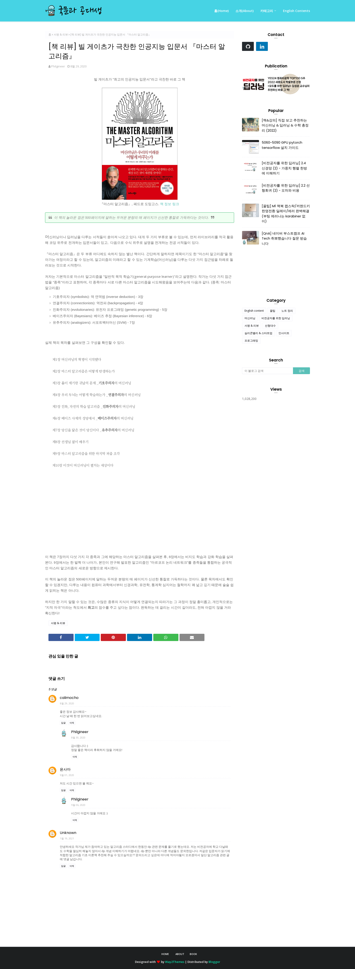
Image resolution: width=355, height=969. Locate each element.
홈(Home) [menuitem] (221, 11)
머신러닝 (250, 318)
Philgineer (58, 66)
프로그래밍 (251, 340)
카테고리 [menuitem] (266, 11)
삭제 (72, 722)
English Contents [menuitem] (296, 11)
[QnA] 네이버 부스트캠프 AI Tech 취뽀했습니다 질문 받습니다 (284, 238)
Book (193, 954)
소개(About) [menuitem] (244, 11)
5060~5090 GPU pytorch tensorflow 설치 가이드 (282, 145)
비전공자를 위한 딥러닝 (275, 318)
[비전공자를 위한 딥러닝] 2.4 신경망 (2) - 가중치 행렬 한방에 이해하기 (284, 168)
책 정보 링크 (169, 204)
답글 (63, 722)
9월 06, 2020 (78, 805)
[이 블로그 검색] (267, 370)
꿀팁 (272, 311)
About (179, 954)
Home (165, 954)
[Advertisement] (139, 511)
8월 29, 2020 (67, 703)
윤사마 (65, 769)
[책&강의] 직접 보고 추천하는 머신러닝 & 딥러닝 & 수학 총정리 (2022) (285, 125)
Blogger (214, 962)
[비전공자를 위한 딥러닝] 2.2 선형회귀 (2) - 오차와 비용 (286, 188)
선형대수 (270, 326)
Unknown (68, 832)
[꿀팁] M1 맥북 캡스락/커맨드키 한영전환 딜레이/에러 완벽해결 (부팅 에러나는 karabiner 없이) (286, 214)
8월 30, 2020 (78, 737)
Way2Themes (174, 962)
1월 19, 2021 (67, 838)
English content (254, 311)
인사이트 (283, 333)
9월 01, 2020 (67, 775)
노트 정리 (287, 311)
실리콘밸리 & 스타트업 (258, 333)
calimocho (69, 697)
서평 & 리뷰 (61, 34)
